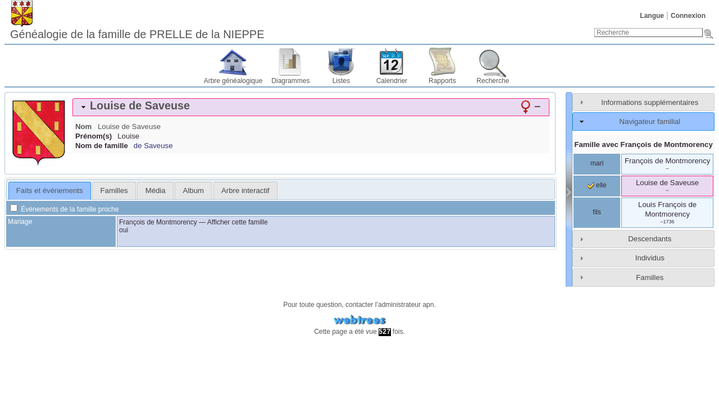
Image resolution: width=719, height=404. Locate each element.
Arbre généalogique (233, 81)
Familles (649, 277)
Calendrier (391, 81)
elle (597, 185)
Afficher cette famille (237, 222)
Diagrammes (290, 81)
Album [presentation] (193, 190)
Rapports (442, 81)
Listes (341, 81)
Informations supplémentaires (649, 102)
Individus (650, 258)
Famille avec (643, 144)
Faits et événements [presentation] (49, 190)
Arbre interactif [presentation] (245, 190)
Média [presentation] (155, 190)
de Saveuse (153, 145)
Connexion (688, 16)
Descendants (649, 239)
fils (597, 212)
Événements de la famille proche (64, 209)
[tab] (310, 107)
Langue (652, 16)
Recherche (492, 81)
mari (596, 163)
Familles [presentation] (114, 190)
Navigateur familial (650, 121)
